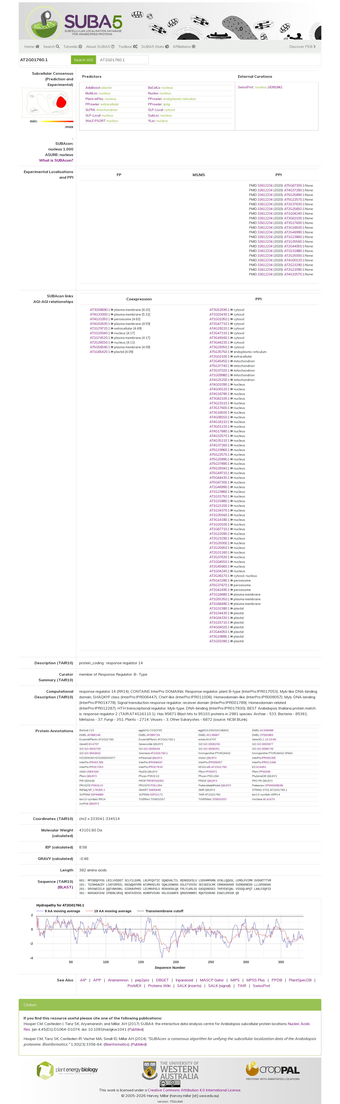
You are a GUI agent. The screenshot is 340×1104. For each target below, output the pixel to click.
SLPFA (90, 110)
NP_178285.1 (96, 790)
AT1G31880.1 (294, 251)
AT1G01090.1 (219, 641)
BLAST (65, 887)
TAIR (241, 985)
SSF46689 (97, 794)
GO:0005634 (152, 748)
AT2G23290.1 (294, 265)
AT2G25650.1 (294, 209)
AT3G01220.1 (219, 426)
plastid (106, 87)
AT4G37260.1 (294, 190)
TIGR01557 (219, 799)
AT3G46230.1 (219, 342)
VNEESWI (92, 771)
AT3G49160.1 (219, 338)
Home (31, 46)
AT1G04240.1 (294, 213)
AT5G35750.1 (219, 352)
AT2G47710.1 (219, 324)
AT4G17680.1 (219, 431)
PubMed (136, 1029)
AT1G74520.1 (100, 338)
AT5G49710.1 (219, 473)
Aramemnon (118, 980)
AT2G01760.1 (159, 753)
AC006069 (266, 730)
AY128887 (213, 735)
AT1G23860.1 (294, 237)
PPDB (277, 980)
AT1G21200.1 (219, 506)
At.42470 (269, 799)
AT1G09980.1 (219, 375)
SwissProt (245, 87)
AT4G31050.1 (100, 319)
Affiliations (184, 46)
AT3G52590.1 (219, 310)
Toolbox (128, 46)
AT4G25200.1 (219, 380)
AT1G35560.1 (294, 241)
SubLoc (153, 115)
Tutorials (72, 46)
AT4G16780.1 (219, 394)
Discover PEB (302, 46)
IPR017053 (96, 767)
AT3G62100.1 (294, 218)
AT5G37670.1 (219, 585)
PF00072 (211, 771)
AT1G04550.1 (219, 562)
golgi (166, 104)
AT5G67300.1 (294, 185)
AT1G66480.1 (219, 604)
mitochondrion (106, 110)
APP (97, 980)
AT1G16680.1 (219, 594)
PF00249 (264, 771)
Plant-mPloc (94, 99)
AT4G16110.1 (219, 422)
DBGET (162, 980)
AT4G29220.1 (219, 328)
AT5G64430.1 (219, 477)
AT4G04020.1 (219, 627)
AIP (83, 980)
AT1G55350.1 (219, 599)
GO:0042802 (92, 753)
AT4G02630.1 (100, 324)
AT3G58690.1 (100, 310)
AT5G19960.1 (219, 450)
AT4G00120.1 (294, 260)
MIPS (235, 980)
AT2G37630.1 (294, 204)
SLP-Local (155, 110)
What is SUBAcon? (56, 160)
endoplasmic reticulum (179, 99)
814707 (94, 744)
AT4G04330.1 (219, 618)
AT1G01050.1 (219, 319)
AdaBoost (92, 87)
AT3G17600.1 (294, 223)
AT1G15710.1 (219, 622)
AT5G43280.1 (219, 580)
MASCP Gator (212, 980)
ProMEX (134, 985)
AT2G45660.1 (219, 566)
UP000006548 (274, 785)
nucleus (167, 87)
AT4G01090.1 (219, 384)
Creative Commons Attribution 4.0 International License (194, 1090)
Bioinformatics (116, 1044)
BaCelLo (154, 87)
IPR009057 (215, 762)
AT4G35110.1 (219, 440)
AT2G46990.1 (294, 232)
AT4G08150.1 (219, 417)
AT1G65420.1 (100, 352)
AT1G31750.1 (219, 496)
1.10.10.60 (269, 739)
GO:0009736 (265, 748)
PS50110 (97, 785)
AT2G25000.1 (294, 255)
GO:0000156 (211, 744)
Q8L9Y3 (157, 758)
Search (51, 46)
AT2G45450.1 (219, 361)
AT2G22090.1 (294, 269)
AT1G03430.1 (219, 314)
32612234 (265, 185)
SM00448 (155, 790)
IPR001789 (96, 762)
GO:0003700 (92, 748)
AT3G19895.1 (219, 636)
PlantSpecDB (300, 980)
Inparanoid (184, 980)
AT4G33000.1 (100, 314)
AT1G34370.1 (219, 510)
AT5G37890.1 (219, 463)
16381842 (274, 87)
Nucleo (153, 93)
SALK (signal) (219, 985)
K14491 (261, 767)
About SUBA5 (100, 46)
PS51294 (156, 785)
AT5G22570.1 (294, 199)
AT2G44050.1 (294, 246)
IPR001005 (269, 758)
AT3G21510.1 (219, 403)
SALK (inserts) (189, 985)
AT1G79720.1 (100, 328)
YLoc (151, 121)
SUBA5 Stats (155, 46)
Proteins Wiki (159, 985)
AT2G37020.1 (219, 370)
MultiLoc (91, 93)
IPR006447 (156, 762)
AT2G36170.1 (219, 576)
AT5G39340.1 (219, 468)
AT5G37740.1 (219, 366)
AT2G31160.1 (219, 552)
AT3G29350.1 (219, 347)
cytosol (169, 110)
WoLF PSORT (95, 121)
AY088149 (93, 735)
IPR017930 (156, 767)
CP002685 (266, 735)
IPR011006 (269, 762)
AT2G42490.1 (219, 590)
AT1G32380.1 (219, 608)
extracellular (110, 104)
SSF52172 (156, 794)
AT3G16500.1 (294, 227)
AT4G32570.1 (294, 274)
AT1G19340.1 (100, 333)
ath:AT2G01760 (217, 767)
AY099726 (153, 735)
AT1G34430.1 (219, 613)
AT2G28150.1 (100, 342)
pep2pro (142, 980)
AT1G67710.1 (219, 529)
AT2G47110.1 (219, 333)
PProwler (155, 99)
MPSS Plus (255, 980)
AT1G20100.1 (219, 524)
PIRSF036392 (155, 780)
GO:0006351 (211, 748)
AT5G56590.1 (100, 347)
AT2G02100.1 (219, 356)
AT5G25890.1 (294, 195)
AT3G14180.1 (219, 520)
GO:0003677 (265, 744)
